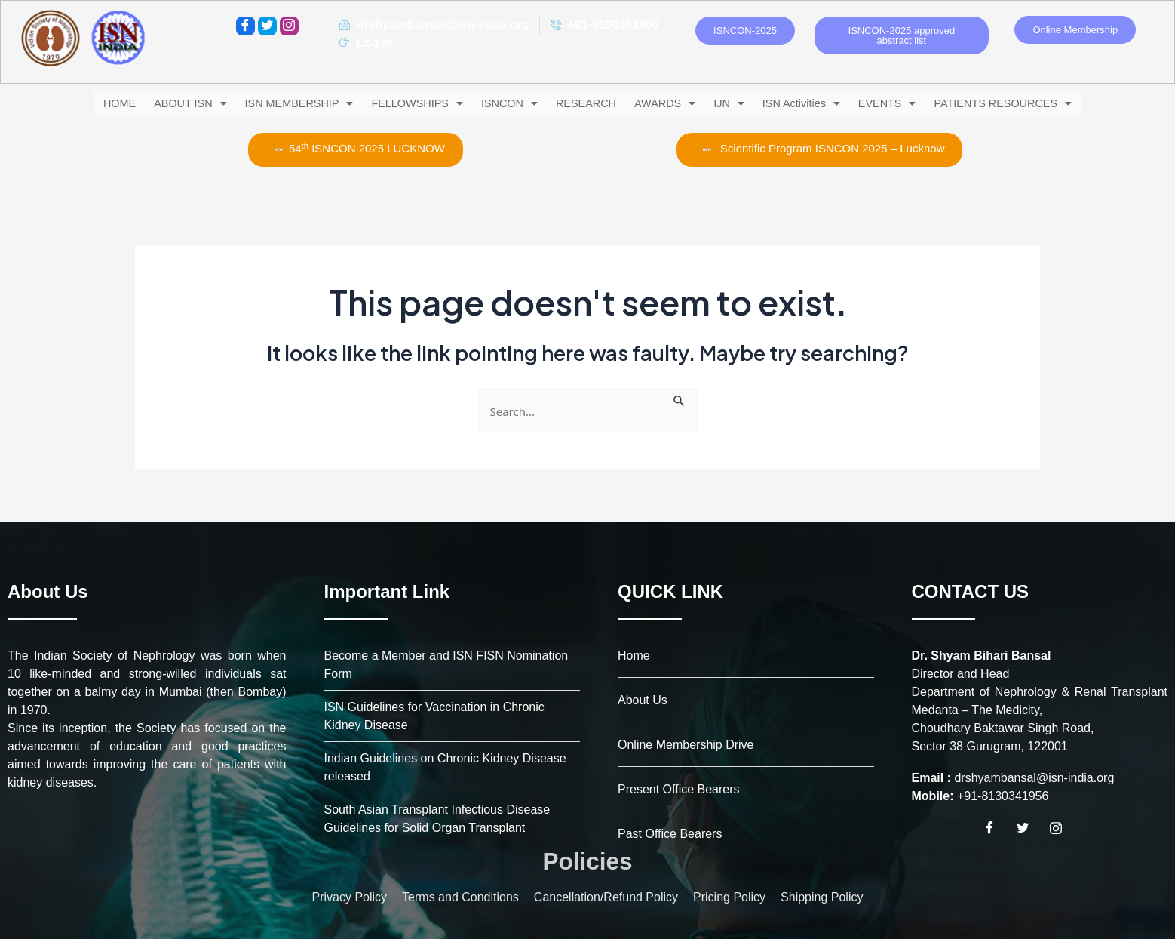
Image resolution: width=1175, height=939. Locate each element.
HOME (101, 103)
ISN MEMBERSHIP (287, 103)
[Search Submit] (679, 397)
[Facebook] (245, 26)
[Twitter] (267, 26)
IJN (731, 103)
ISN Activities (808, 103)
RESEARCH (583, 103)
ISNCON (505, 103)
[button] (174, 103)
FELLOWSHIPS (409, 103)
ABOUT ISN (174, 103)
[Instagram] (1061, 828)
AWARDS (666, 103)
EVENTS (900, 103)
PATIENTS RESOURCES (1019, 103)
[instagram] (289, 26)
